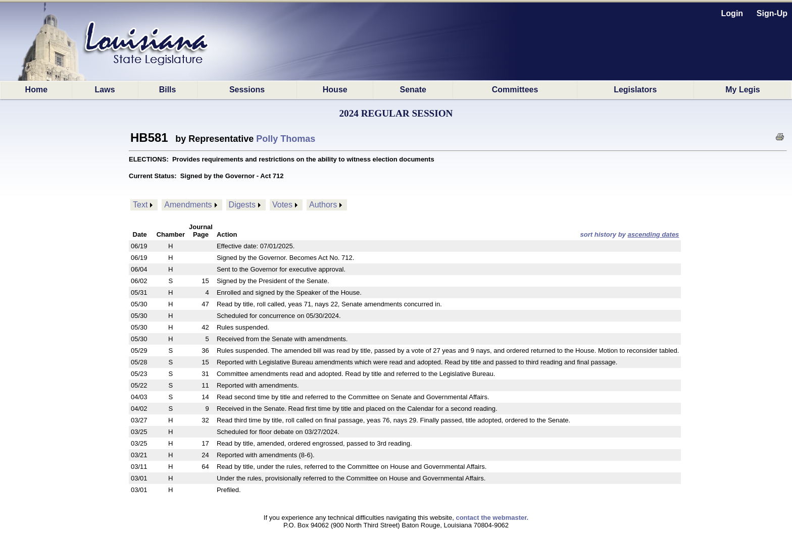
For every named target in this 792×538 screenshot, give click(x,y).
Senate (413, 89)
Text (140, 204)
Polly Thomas (285, 139)
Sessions (247, 89)
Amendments (188, 204)
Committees (515, 89)
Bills (167, 89)
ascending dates (653, 234)
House (335, 89)
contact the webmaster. (492, 517)
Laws (105, 89)
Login (732, 13)
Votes (282, 204)
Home (36, 89)
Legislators (635, 89)
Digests (242, 204)
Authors (323, 204)
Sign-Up (772, 13)
